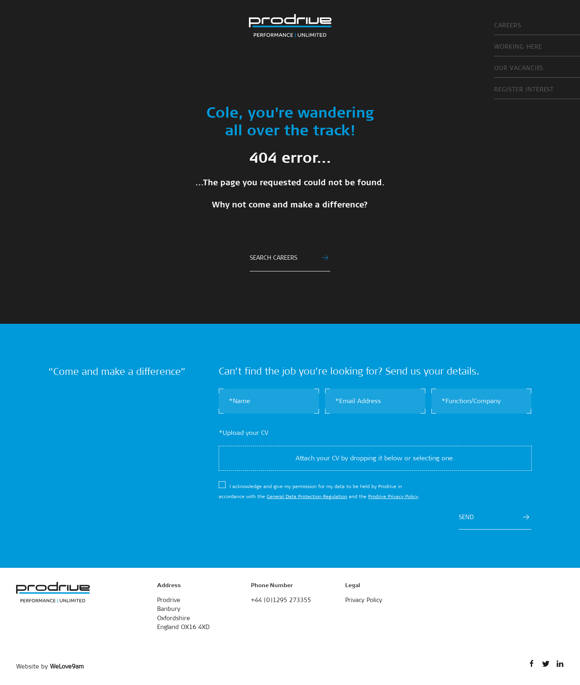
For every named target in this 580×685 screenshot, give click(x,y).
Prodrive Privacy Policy (393, 496)
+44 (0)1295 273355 (281, 600)
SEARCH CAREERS (289, 257)
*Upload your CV (243, 433)
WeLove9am (67, 666)
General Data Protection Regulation (307, 496)
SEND (494, 517)
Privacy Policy (363, 600)
